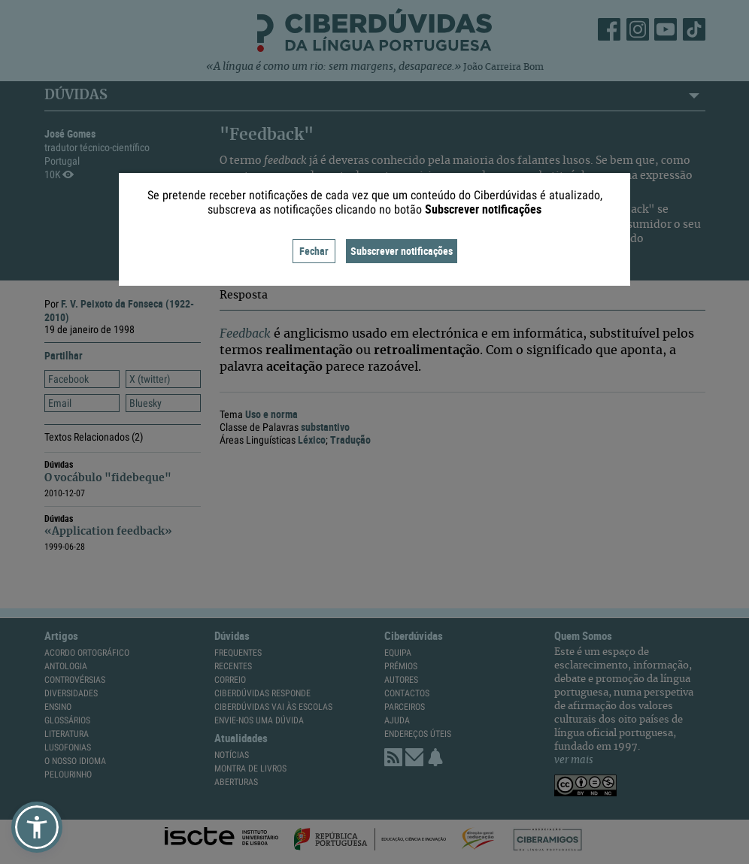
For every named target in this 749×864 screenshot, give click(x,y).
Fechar (314, 251)
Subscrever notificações (401, 251)
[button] (37, 827)
